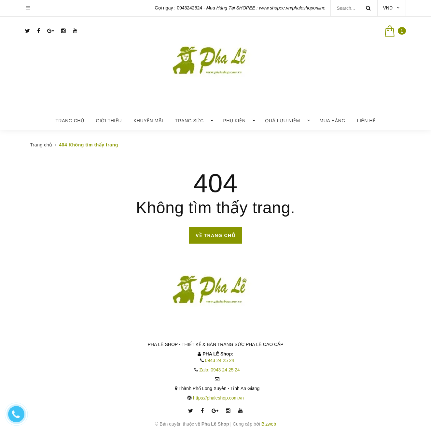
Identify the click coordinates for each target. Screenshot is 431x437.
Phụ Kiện (234, 120)
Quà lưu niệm (282, 120)
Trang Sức (189, 120)
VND (388, 7)
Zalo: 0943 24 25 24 (219, 369)
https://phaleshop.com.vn (218, 397)
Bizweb (268, 424)
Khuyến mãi (148, 120)
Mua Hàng (332, 120)
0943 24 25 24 (219, 360)
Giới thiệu (109, 120)
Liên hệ (366, 120)
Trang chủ (69, 120)
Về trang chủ (215, 235)
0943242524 (189, 7)
